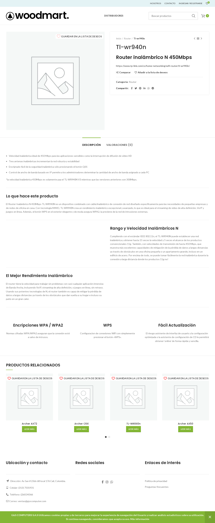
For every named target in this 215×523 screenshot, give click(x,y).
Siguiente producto (201, 38)
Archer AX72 (29, 423)
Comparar (125, 72)
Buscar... (193, 16)
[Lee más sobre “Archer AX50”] (185, 429)
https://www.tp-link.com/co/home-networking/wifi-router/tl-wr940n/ (153, 65)
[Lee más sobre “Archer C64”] (81, 429)
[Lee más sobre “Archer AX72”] (29, 429)
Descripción (91, 145)
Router (127, 38)
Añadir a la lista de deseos (153, 72)
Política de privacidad (156, 481)
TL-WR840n (133, 423)
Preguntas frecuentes (156, 486)
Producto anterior (195, 38)
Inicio (118, 38)
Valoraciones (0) (119, 145)
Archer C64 (81, 423)
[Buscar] (173, 16)
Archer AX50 (185, 423)
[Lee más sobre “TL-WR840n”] (133, 429)
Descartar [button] (210, 517)
